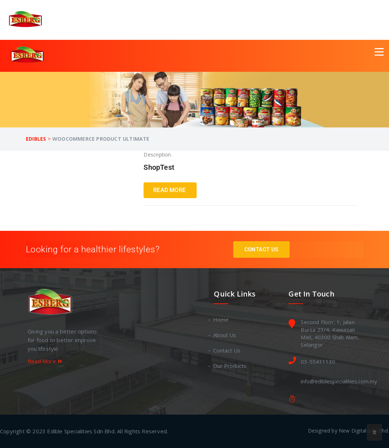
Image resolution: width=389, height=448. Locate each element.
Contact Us (261, 249)
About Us (225, 335)
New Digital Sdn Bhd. (364, 430)
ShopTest (159, 167)
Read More (169, 190)
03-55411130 (318, 361)
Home (221, 319)
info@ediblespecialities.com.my (339, 381)
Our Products (230, 365)
